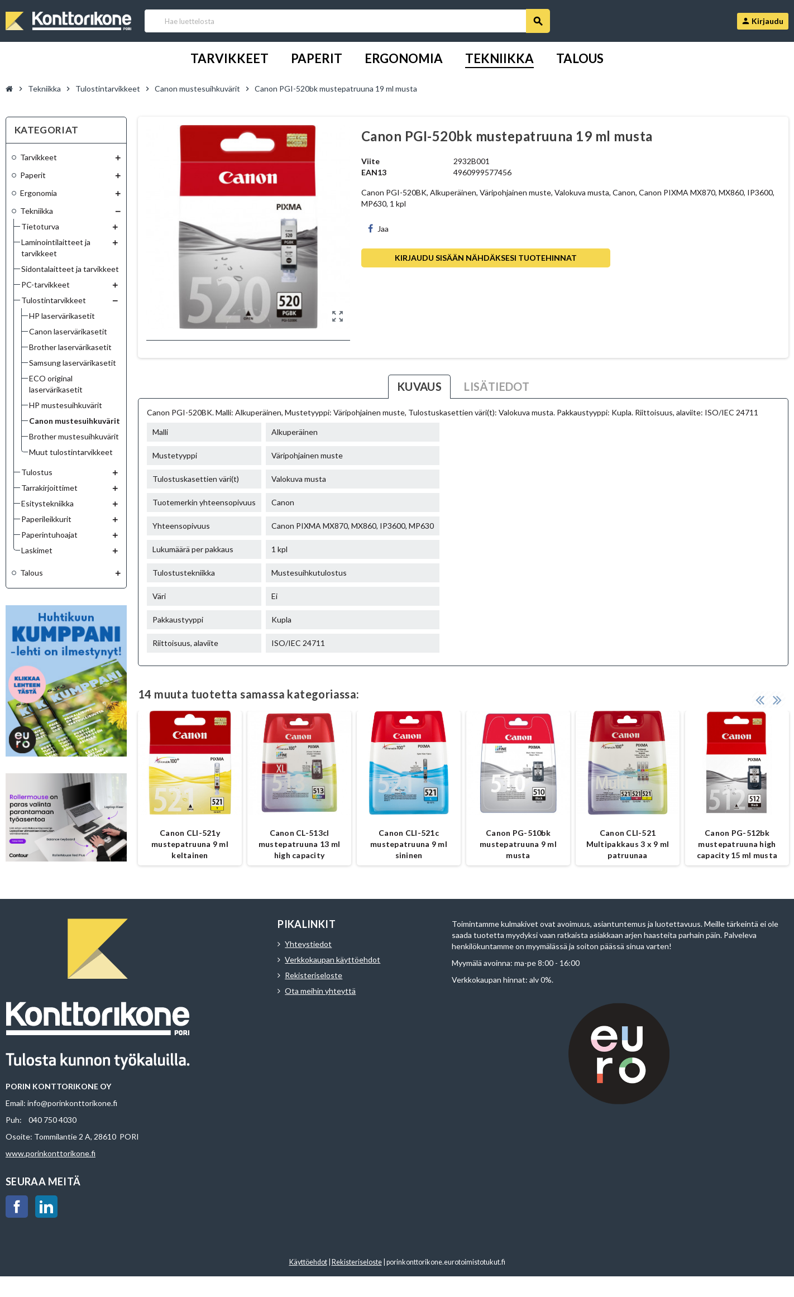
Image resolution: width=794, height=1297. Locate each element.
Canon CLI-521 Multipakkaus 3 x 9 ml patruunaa (627, 844)
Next (777, 699)
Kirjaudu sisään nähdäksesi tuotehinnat (486, 257)
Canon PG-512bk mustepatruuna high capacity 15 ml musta (737, 844)
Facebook (17, 1206)
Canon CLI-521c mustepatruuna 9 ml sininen (408, 844)
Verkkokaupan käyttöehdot (332, 959)
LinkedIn (46, 1206)
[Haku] (347, 21)
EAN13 (373, 172)
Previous (760, 699)
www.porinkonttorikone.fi (50, 1153)
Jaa (378, 228)
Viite (370, 161)
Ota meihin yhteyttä (320, 991)
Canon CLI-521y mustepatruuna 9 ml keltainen (189, 844)
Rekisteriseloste (313, 975)
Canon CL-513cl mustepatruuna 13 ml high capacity (299, 844)
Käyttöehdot (308, 1262)
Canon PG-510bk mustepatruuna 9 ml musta (518, 844)
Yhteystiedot (308, 944)
